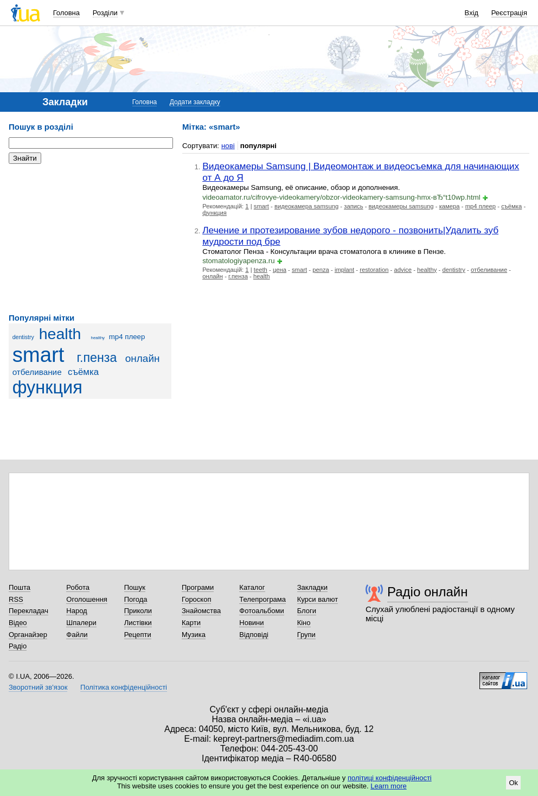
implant (344, 269)
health (60, 333)
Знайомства (201, 611)
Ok (513, 783)
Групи (306, 635)
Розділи (105, 13)
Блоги (306, 611)
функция (47, 387)
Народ (76, 611)
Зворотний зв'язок (38, 687)
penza (320, 269)
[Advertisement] (90, 239)
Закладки (312, 587)
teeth (260, 269)
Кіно (304, 623)
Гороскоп (196, 599)
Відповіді (253, 635)
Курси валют (317, 599)
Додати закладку (195, 102)
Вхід (472, 13)
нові (228, 146)
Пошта (19, 587)
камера (449, 206)
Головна (66, 13)
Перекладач (28, 611)
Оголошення (86, 599)
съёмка (83, 372)
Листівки (138, 623)
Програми (198, 587)
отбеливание (37, 372)
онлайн (142, 358)
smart (38, 354)
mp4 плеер (127, 337)
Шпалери (81, 623)
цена (279, 269)
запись (353, 206)
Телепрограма (262, 599)
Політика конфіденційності (123, 687)
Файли (76, 635)
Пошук (134, 587)
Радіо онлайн (427, 591)
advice (403, 269)
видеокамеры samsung (401, 206)
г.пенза (96, 358)
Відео (18, 623)
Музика (194, 635)
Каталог (252, 587)
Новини (251, 623)
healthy (98, 337)
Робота (77, 587)
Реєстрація (509, 13)
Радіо (18, 646)
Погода (136, 599)
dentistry (23, 337)
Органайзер (28, 635)
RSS (16, 599)
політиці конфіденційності (390, 778)
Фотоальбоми (261, 611)
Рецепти (137, 635)
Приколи (138, 611)
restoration (374, 269)
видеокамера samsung (306, 206)
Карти (191, 623)
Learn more (388, 786)
